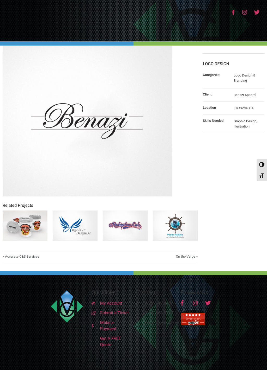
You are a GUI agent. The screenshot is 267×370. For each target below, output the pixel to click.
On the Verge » (187, 256)
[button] (189, 29)
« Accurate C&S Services (21, 256)
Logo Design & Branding (244, 77)
